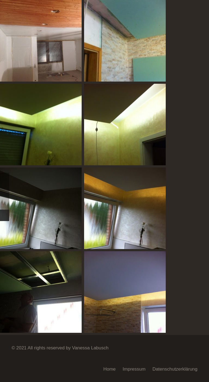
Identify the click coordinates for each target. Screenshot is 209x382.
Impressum (134, 369)
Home (109, 369)
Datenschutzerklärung (174, 369)
